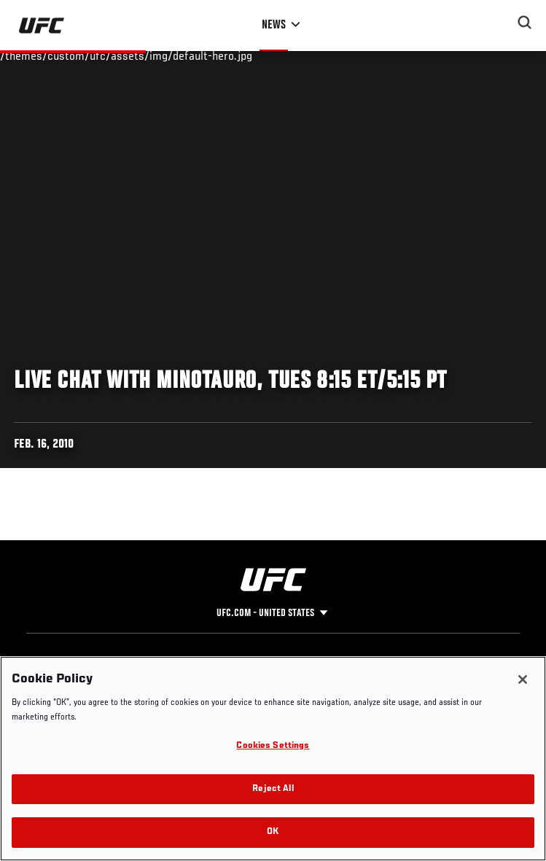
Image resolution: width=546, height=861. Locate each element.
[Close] (523, 679)
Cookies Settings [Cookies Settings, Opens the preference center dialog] (272, 746)
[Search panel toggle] (525, 22)
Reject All (272, 789)
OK (272, 832)
